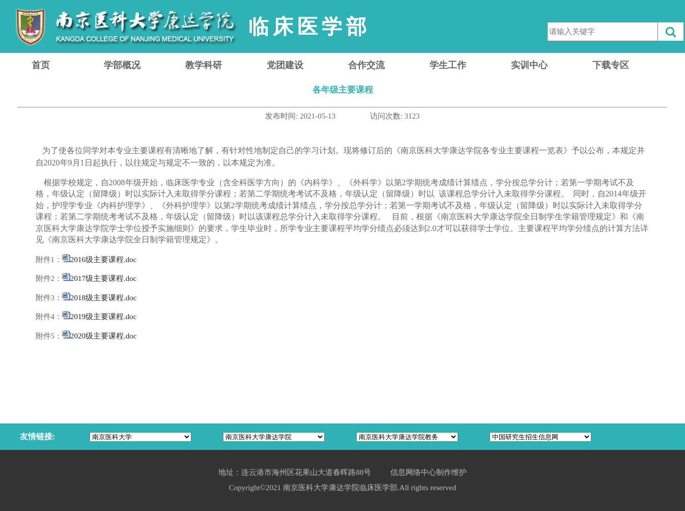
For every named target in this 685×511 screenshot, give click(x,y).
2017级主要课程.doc (103, 278)
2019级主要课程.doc (103, 317)
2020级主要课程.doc (103, 336)
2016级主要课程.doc (103, 260)
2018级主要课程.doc (103, 298)
